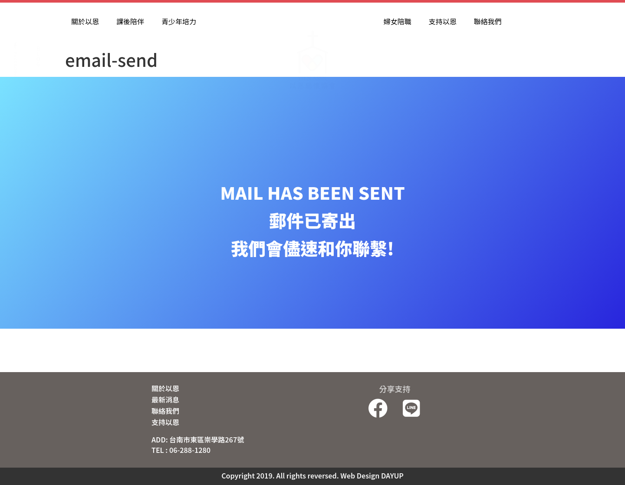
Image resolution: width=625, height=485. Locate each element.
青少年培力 (178, 21)
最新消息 (165, 399)
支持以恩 (443, 21)
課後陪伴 (130, 21)
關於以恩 (85, 21)
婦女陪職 (397, 21)
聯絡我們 (488, 21)
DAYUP (392, 475)
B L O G (38, 33)
